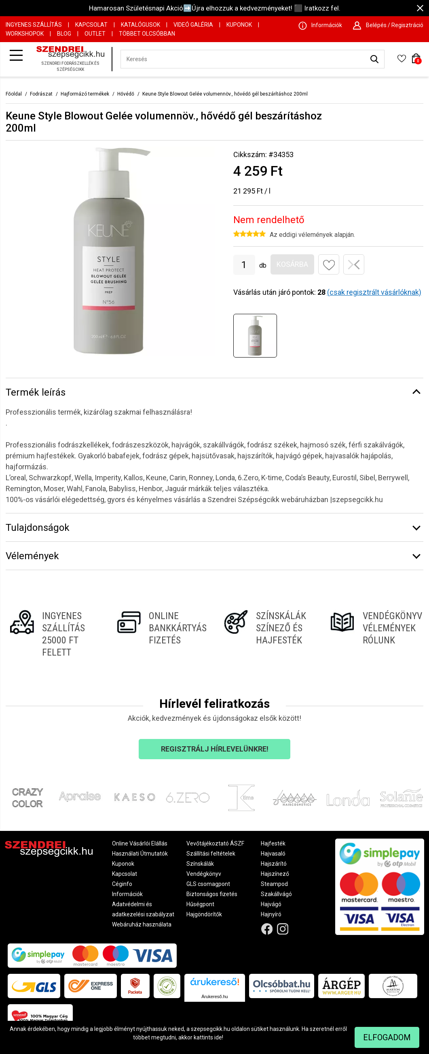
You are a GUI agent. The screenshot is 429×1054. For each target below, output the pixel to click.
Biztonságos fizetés (211, 894)
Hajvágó (271, 904)
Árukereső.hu (214, 996)
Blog (64, 33)
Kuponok (239, 24)
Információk (127, 894)
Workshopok (25, 33)
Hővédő (125, 94)
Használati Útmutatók (140, 853)
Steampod (274, 884)
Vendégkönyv (203, 874)
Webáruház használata (141, 924)
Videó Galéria (193, 24)
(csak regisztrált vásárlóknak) (374, 292)
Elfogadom (387, 1037)
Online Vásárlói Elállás (139, 843)
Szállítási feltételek (210, 853)
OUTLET (95, 33)
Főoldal (14, 94)
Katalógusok (140, 24)
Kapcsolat (91, 24)
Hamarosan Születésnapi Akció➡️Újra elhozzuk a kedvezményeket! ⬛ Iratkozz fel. (214, 8)
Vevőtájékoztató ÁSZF (215, 843)
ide (218, 1037)
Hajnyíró (271, 914)
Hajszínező (275, 874)
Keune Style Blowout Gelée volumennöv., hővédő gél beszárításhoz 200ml (225, 94)
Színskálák (200, 863)
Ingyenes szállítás (34, 24)
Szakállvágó (276, 894)
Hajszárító (274, 863)
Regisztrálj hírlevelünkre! (214, 749)
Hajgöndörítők (204, 914)
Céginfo (122, 884)
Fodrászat (41, 94)
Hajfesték (273, 843)
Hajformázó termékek (85, 94)
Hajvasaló (273, 853)
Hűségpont (200, 904)
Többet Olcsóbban (147, 33)
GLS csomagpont (208, 884)
